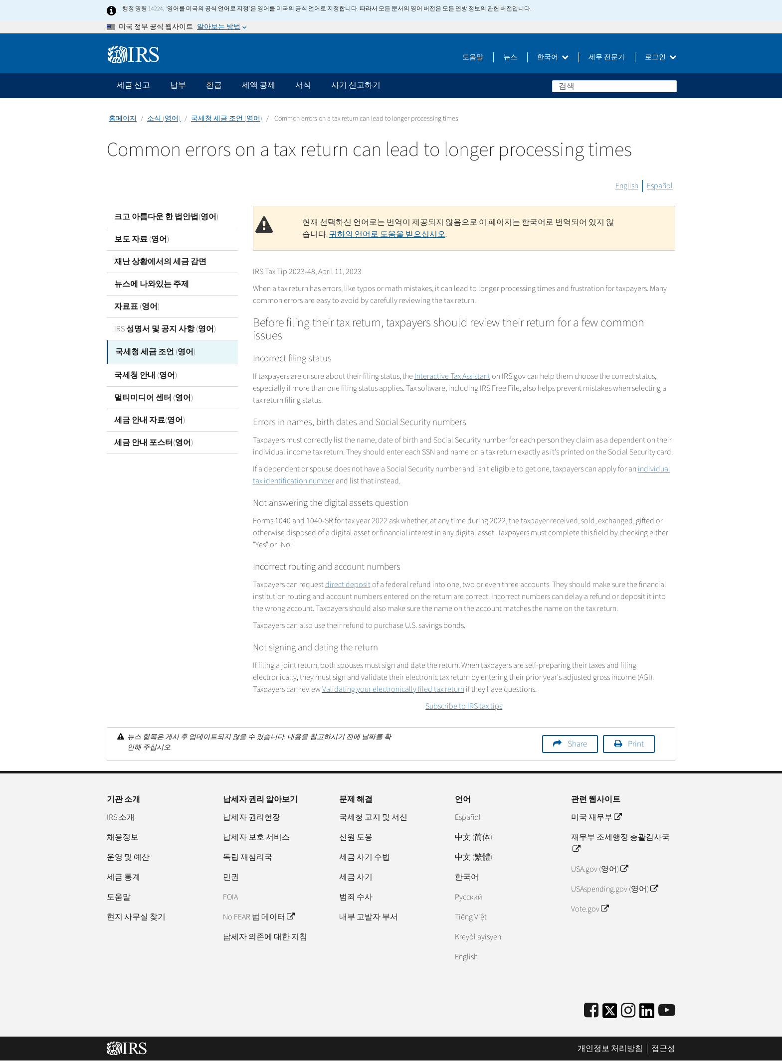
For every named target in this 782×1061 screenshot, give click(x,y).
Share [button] (577, 744)
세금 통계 (123, 877)
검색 (668, 85)
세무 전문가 (606, 57)
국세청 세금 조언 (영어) (226, 119)
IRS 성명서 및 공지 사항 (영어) (165, 328)
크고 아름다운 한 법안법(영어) (166, 216)
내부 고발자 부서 (368, 916)
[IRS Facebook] (591, 1011)
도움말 (472, 57)
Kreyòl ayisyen (478, 936)
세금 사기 (356, 877)
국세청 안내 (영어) (145, 373)
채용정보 (123, 837)
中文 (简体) (473, 837)
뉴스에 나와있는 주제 (151, 284)
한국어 (553, 57)
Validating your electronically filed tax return (393, 689)
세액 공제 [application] (258, 85)
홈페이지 (123, 119)
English (626, 185)
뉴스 (510, 57)
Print (636, 744)
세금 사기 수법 (364, 857)
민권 (231, 877)
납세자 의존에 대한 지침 (265, 936)
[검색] (614, 86)
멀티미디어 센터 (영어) (153, 396)
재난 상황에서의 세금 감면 (160, 261)
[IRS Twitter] (609, 1014)
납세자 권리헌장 (251, 817)
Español (660, 185)
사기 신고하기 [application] (356, 85)
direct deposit (348, 584)
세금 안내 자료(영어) (149, 418)
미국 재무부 (596, 817)
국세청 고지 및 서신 (373, 817)
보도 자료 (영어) (141, 239)
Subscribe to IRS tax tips (463, 706)
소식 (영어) (164, 119)
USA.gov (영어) (599, 869)
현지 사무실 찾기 (136, 916)
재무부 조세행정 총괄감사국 (620, 843)
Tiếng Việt (471, 916)
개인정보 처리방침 (610, 1049)
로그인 (660, 57)
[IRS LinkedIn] (646, 1014)
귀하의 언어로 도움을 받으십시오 (387, 234)
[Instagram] (628, 1011)
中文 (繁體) (473, 857)
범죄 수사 (356, 897)
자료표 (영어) (137, 306)
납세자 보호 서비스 (256, 837)
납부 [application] (178, 85)
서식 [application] (303, 85)
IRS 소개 (121, 817)
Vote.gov (589, 909)
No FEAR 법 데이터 (258, 916)
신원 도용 (356, 837)
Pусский (468, 897)
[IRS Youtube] (666, 1011)
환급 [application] (214, 85)
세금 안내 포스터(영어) (153, 441)
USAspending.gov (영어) (614, 889)
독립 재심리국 (247, 857)
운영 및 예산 (128, 857)
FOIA (230, 897)
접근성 (663, 1049)
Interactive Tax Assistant (452, 376)
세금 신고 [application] (133, 85)
